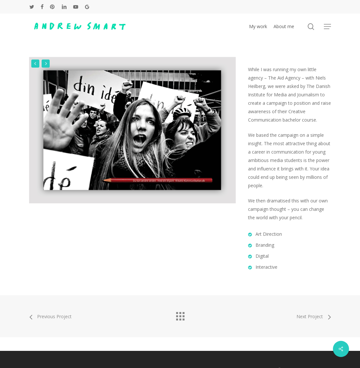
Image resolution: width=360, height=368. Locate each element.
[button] (327, 26)
